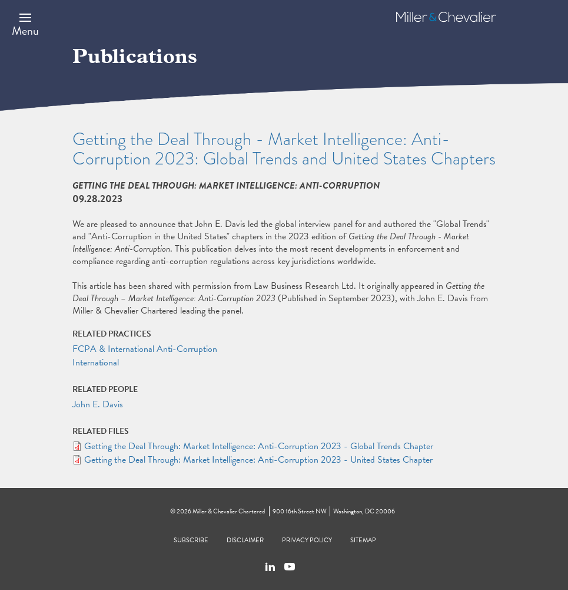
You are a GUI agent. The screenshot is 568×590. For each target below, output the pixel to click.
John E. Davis (97, 404)
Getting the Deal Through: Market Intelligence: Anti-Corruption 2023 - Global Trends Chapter (258, 446)
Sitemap (363, 540)
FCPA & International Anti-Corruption (144, 349)
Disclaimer (245, 540)
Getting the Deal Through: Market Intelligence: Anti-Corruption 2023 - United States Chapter (258, 460)
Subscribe (191, 540)
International (95, 362)
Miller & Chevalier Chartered (228, 511)
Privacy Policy (307, 540)
